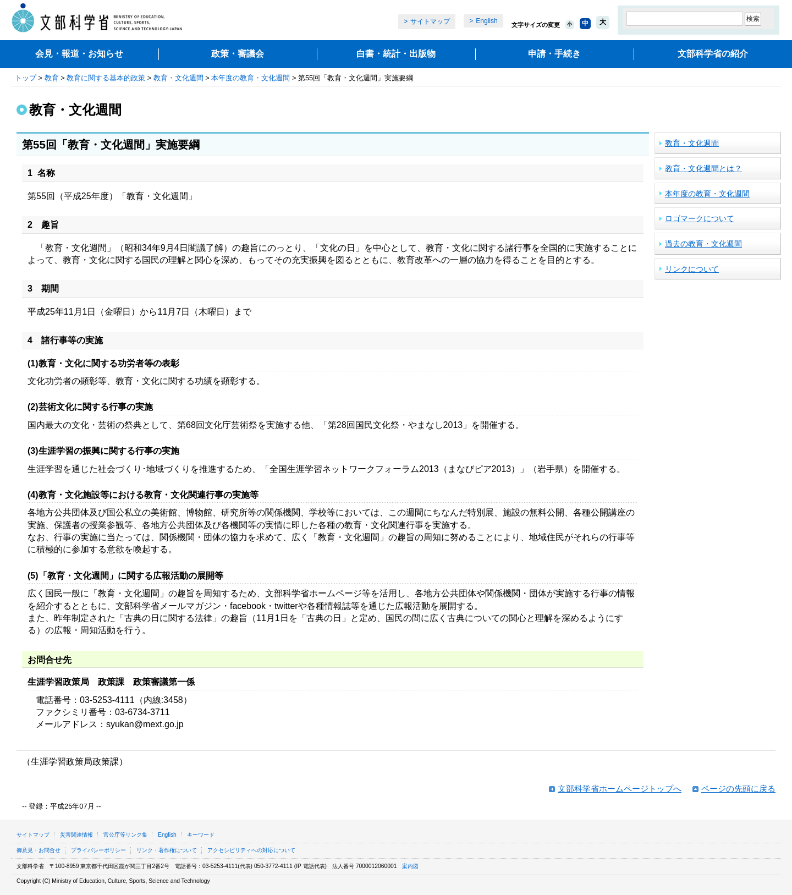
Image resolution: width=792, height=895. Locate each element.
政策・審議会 (237, 53)
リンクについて (692, 269)
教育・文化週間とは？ (703, 168)
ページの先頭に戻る (738, 788)
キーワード (201, 835)
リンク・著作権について (166, 850)
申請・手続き (554, 53)
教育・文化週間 (178, 78)
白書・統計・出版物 (396, 53)
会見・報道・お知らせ (79, 53)
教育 (52, 78)
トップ (25, 78)
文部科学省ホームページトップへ (619, 788)
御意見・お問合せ (38, 850)
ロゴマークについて (699, 218)
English (486, 21)
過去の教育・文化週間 (703, 243)
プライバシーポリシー (98, 850)
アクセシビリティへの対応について (251, 850)
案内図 (410, 866)
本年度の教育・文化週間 (250, 78)
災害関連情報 (76, 835)
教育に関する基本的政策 (106, 78)
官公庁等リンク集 (125, 835)
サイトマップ (430, 21)
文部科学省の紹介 (713, 53)
